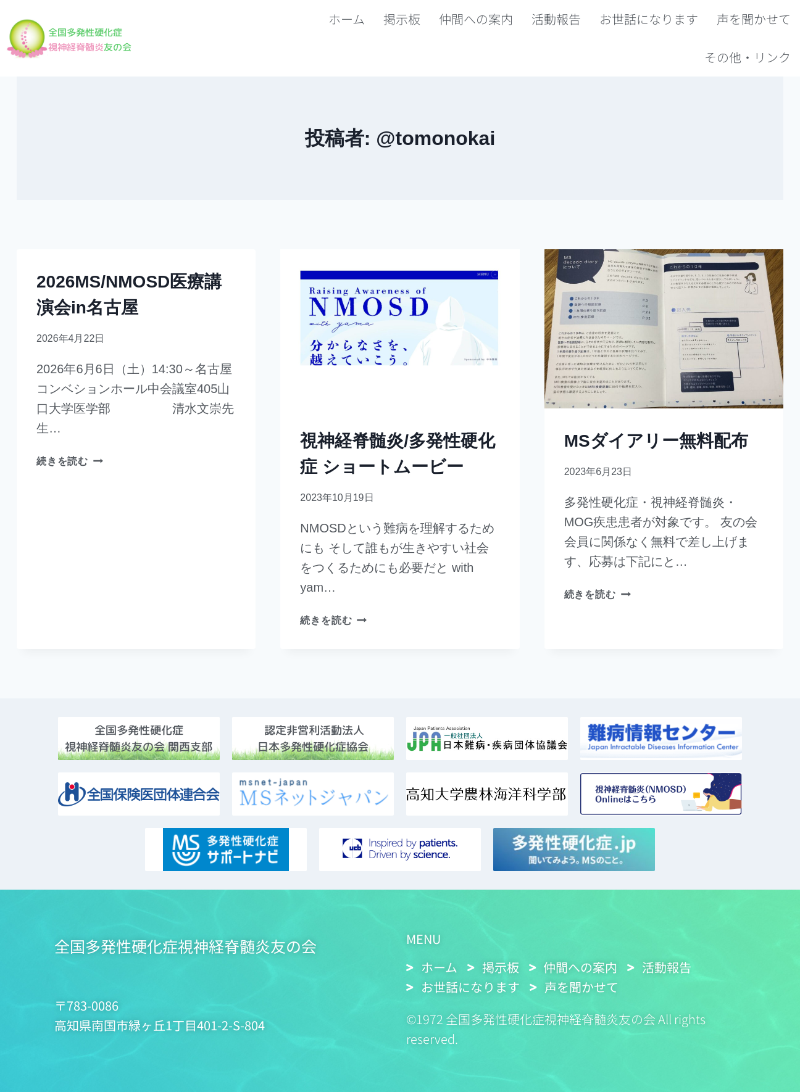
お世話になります (648, 19)
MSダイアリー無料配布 (656, 440)
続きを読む (69, 461)
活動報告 (556, 19)
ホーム (346, 19)
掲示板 (401, 19)
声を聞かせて (754, 19)
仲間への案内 (476, 19)
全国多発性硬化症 (97, 30)
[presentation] (399, 328)
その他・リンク (747, 57)
